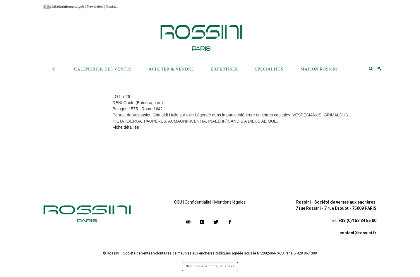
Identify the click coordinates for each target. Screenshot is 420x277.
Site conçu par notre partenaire (210, 266)
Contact (111, 6)
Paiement (88, 6)
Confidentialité (198, 202)
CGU (178, 202)
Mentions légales (230, 202)
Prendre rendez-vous (60, 6)
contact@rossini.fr (358, 232)
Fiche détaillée (126, 127)
